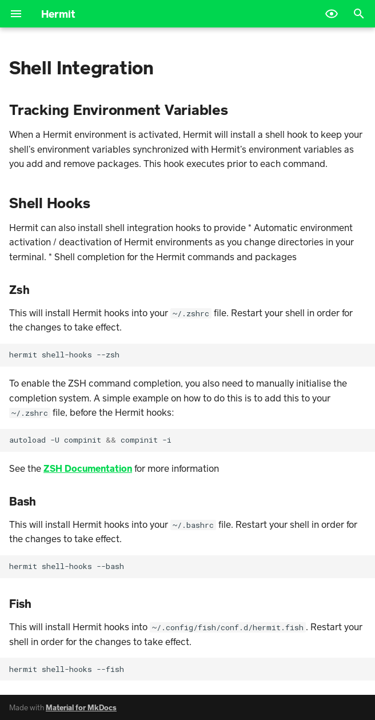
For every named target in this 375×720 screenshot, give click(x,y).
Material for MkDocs (81, 707)
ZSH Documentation (87, 468)
